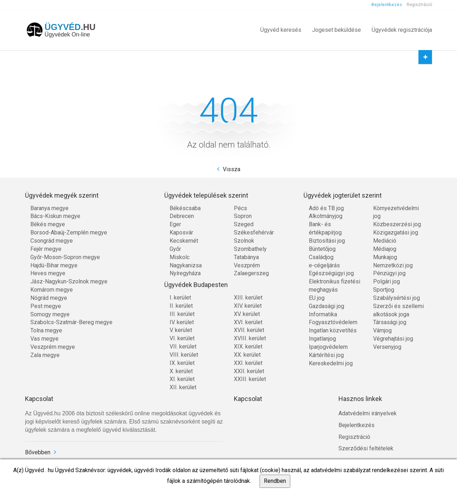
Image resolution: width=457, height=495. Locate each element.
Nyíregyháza (185, 273)
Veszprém (247, 265)
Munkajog (385, 257)
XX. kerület (247, 354)
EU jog (317, 297)
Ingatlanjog (322, 338)
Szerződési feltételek (365, 448)
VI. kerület (182, 338)
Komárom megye (51, 289)
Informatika (323, 314)
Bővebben (37, 452)
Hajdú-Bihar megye (53, 265)
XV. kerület (247, 314)
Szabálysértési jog (396, 297)
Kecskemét (184, 240)
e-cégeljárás (324, 265)
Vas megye (44, 338)
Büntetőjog (322, 249)
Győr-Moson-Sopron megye (65, 257)
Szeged (243, 224)
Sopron (243, 216)
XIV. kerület (248, 305)
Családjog (321, 257)
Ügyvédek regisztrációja (402, 29)
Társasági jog (389, 322)
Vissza (231, 169)
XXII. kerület (249, 371)
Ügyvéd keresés (280, 29)
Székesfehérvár (254, 232)
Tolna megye (46, 330)
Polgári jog (386, 281)
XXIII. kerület (250, 379)
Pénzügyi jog (389, 273)
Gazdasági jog (326, 306)
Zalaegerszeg (251, 273)
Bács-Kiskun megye (55, 216)
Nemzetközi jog (393, 265)
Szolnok (244, 240)
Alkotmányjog (325, 216)
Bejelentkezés (386, 4)
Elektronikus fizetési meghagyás (334, 285)
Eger (175, 224)
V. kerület (181, 330)
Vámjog (382, 330)
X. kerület (181, 371)
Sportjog (383, 289)
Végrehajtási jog (393, 338)
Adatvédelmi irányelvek (367, 413)
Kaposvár (181, 232)
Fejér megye (45, 249)
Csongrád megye (51, 240)
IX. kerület (182, 363)
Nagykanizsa (186, 265)
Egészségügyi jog (331, 273)
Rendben (275, 480)
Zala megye (45, 355)
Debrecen (182, 216)
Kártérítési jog (326, 355)
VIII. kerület (184, 354)
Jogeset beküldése (336, 29)
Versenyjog (387, 346)
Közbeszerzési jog (397, 224)
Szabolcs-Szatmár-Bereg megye (71, 322)
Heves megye (47, 273)
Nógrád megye (48, 297)
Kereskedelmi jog (331, 363)
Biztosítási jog (327, 240)
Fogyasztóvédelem (333, 322)
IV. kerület (182, 322)
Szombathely (250, 249)
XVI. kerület (248, 322)
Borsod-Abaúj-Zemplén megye (68, 232)
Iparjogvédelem (328, 346)
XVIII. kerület (250, 338)
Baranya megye (49, 208)
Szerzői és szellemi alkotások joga (398, 310)
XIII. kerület (248, 297)
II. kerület (181, 305)
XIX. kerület (248, 346)
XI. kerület (182, 379)
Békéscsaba (185, 208)
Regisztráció (419, 4)
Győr (175, 249)
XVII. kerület (249, 330)
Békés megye (47, 224)
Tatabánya (246, 257)
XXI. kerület (248, 363)
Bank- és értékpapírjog (325, 228)
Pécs (240, 208)
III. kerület (182, 314)
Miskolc (180, 257)
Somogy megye (50, 314)
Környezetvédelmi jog (396, 212)
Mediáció (384, 240)
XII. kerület (183, 387)
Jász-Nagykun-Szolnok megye (68, 281)
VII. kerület (183, 346)
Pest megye (45, 306)
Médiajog (384, 249)
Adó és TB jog (326, 208)
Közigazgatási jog (395, 232)
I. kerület (180, 297)
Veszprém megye (52, 346)
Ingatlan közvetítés (333, 330)
